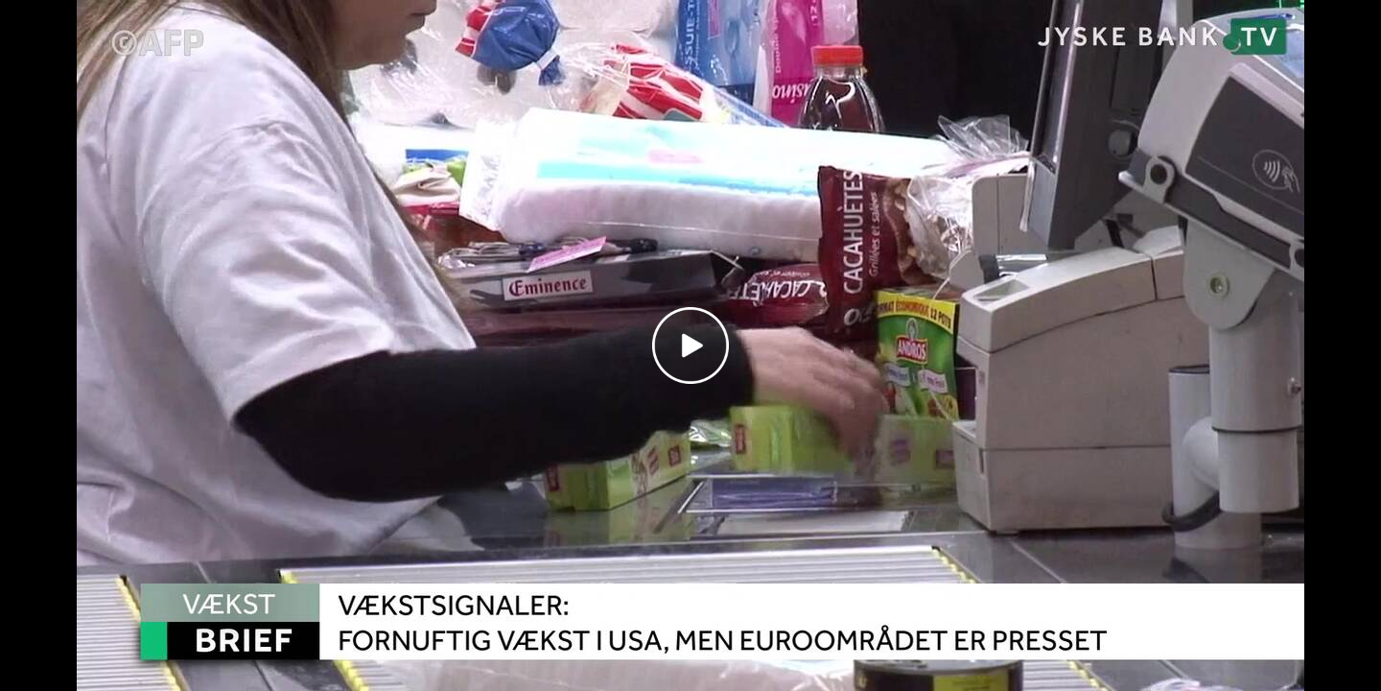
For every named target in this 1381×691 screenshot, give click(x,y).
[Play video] (690, 345)
